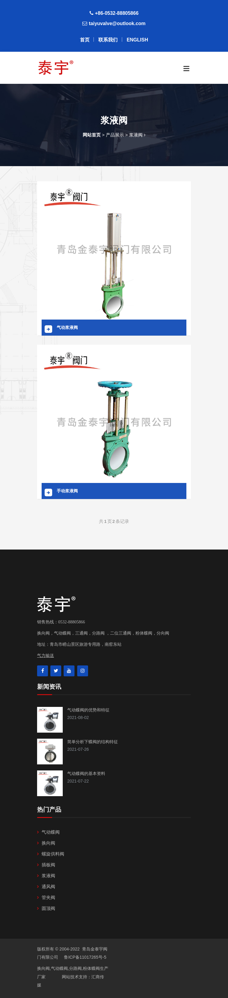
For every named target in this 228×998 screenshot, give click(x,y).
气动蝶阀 (51, 832)
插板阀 (48, 864)
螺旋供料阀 (53, 853)
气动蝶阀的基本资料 (86, 773)
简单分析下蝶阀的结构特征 (92, 742)
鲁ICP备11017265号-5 (84, 957)
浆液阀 (48, 875)
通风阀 (48, 886)
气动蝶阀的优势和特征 (88, 710)
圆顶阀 (48, 908)
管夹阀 (48, 897)
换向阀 (48, 842)
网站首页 (92, 134)
